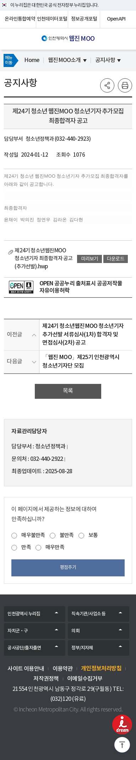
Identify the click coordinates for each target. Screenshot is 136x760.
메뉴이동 (8, 60)
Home (31, 60)
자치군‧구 (17, 631)
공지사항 (105, 60)
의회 (75, 631)
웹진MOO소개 (64, 60)
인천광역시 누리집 (23, 614)
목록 (68, 391)
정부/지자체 (82, 648)
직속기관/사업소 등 (88, 614)
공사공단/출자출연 (24, 648)
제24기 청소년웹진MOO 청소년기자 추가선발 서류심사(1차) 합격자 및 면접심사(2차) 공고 (83, 334)
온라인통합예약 (20, 19)
